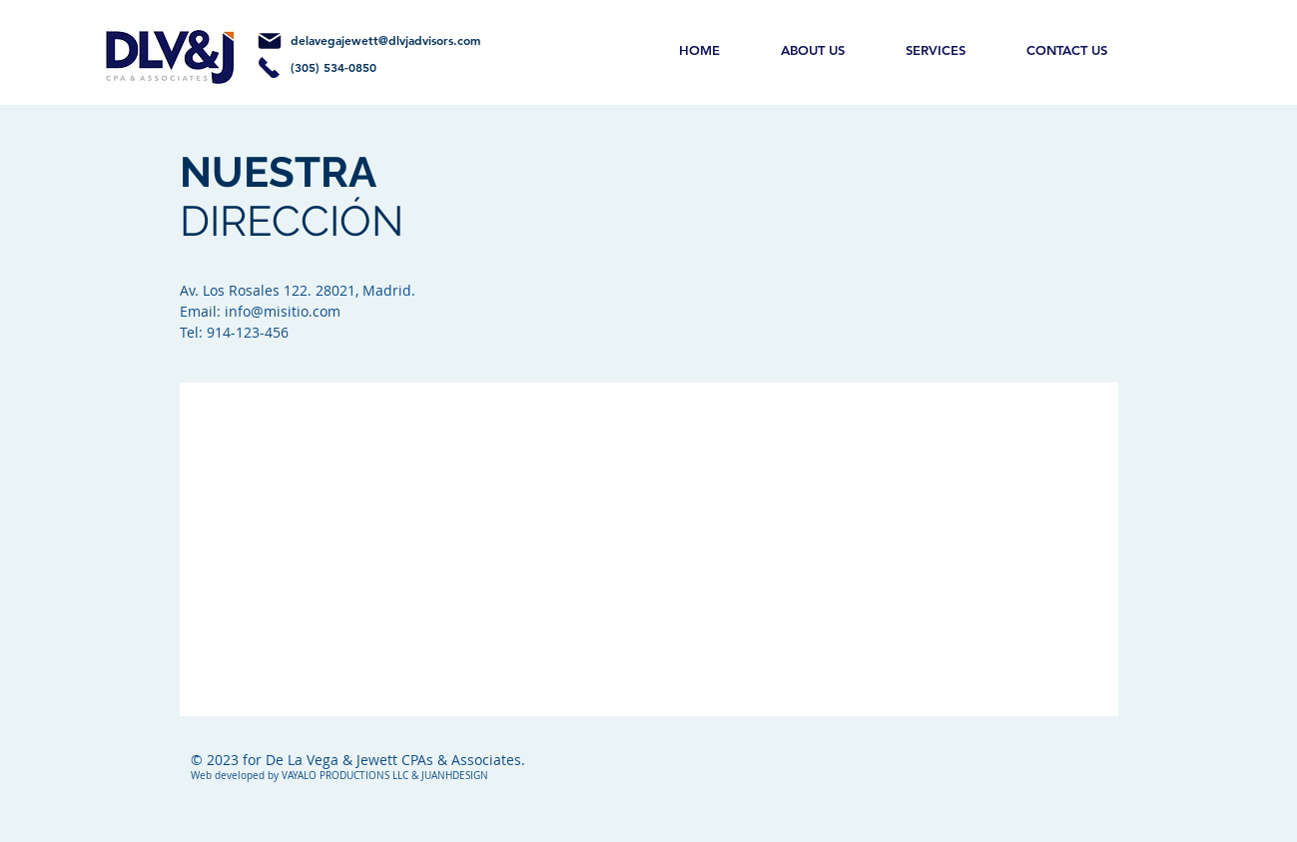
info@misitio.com (282, 311)
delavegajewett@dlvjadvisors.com (385, 40)
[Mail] (270, 41)
